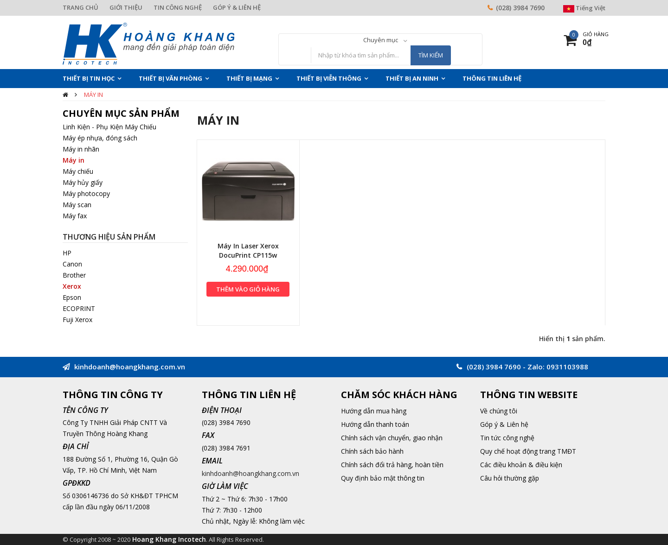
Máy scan (77, 204)
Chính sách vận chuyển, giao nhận (392, 437)
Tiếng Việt (584, 8)
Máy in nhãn (81, 149)
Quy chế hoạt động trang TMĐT (528, 451)
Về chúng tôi (498, 410)
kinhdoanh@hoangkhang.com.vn (250, 473)
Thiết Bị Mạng (249, 78)
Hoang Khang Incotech (169, 539)
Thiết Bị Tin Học (89, 78)
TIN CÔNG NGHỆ (178, 7)
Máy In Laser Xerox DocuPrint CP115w (248, 250)
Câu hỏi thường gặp (509, 478)
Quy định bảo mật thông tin (382, 478)
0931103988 (567, 366)
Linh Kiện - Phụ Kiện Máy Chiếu (109, 126)
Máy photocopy (86, 193)
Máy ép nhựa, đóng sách (100, 137)
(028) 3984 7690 (520, 7)
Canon (72, 264)
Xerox (72, 286)
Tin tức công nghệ (507, 437)
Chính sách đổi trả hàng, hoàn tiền (392, 464)
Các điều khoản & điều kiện (521, 464)
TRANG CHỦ (80, 7)
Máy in (93, 94)
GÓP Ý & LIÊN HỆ (237, 7)
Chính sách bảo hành (372, 451)
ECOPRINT (79, 308)
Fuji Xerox (77, 319)
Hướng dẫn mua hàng (373, 410)
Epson (72, 297)
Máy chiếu (78, 171)
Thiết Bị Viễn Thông (328, 78)
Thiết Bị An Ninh (411, 78)
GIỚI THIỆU (125, 7)
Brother (74, 275)
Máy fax (75, 215)
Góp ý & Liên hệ (504, 424)
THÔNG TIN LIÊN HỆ (491, 78)
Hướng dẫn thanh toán (375, 424)
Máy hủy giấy (83, 182)
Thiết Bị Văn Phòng (170, 78)
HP (67, 252)
